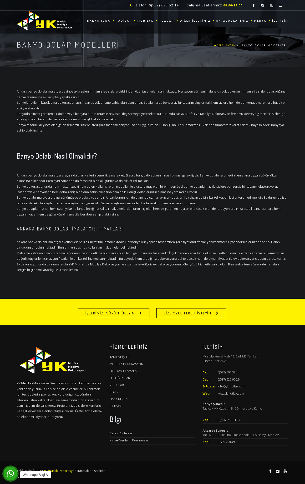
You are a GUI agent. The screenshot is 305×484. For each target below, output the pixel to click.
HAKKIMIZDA (98, 21)
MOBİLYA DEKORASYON (126, 364)
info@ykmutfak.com (231, 386)
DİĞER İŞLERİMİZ (195, 21)
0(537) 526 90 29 (228, 379)
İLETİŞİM (280, 21)
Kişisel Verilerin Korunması (129, 440)
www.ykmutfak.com (231, 393)
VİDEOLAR (117, 385)
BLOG (114, 392)
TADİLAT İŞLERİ (120, 357)
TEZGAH (166, 21)
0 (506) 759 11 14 (229, 420)
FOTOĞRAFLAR (120, 378)
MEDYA (260, 21)
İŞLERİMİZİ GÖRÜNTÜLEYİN (110, 313)
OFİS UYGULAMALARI (124, 371)
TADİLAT (124, 21)
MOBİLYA (145, 21)
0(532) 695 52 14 (228, 372)
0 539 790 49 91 (228, 442)
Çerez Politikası (121, 433)
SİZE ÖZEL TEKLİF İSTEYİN (187, 313)
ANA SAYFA (224, 45)
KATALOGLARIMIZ (232, 21)
